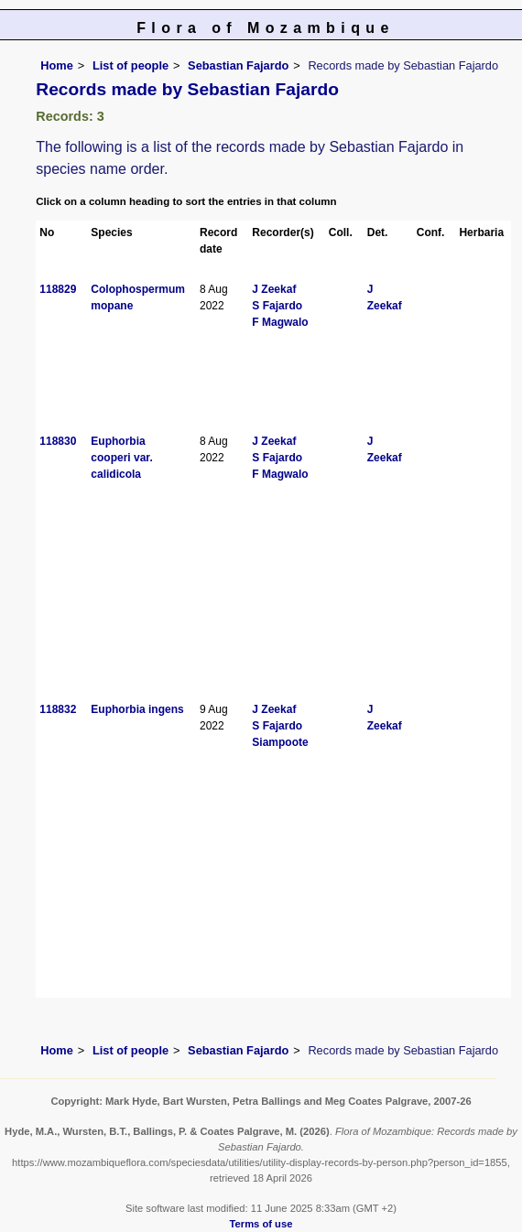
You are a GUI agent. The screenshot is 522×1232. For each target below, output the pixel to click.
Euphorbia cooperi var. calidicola (121, 458)
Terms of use (261, 1223)
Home (56, 65)
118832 (57, 709)
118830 (57, 441)
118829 (57, 289)
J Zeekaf (274, 289)
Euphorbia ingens (137, 709)
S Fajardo (277, 305)
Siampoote (280, 742)
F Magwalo (280, 322)
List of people (130, 65)
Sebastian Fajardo (238, 65)
